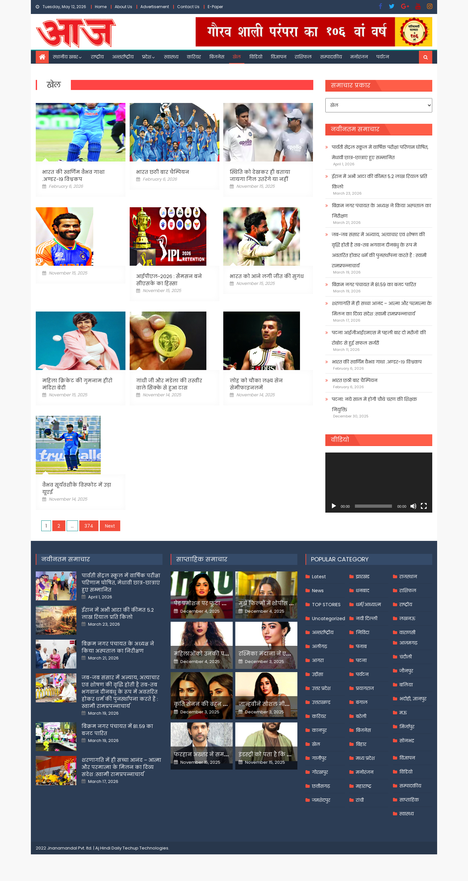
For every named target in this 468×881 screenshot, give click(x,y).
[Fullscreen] (424, 506)
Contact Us (188, 6)
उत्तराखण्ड (321, 702)
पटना (361, 660)
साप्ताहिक (409, 800)
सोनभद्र (406, 740)
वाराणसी (407, 632)
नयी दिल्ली (366, 618)
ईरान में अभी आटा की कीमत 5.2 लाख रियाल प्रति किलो (379, 181)
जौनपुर (406, 671)
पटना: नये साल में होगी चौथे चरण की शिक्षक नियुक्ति (374, 404)
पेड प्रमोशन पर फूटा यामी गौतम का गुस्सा (223, 603)
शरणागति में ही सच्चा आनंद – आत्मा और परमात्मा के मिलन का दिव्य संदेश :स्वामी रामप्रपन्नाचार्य (382, 308)
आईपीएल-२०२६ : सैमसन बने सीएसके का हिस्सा (169, 280)
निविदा (362, 632)
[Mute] (413, 506)
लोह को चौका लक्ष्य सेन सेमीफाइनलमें (256, 384)
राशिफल (303, 57)
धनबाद (362, 590)
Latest (319, 576)
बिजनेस (216, 57)
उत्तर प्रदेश (321, 688)
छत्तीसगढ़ (321, 786)
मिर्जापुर (406, 726)
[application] (378, 483)
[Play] (334, 506)
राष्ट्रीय (97, 57)
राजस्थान (408, 576)
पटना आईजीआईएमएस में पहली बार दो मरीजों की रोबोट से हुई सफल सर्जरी (379, 337)
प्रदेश (146, 57)
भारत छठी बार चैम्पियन (162, 172)
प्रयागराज (365, 688)
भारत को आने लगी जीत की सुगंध (267, 276)
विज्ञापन (278, 57)
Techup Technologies (145, 848)
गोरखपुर (320, 772)
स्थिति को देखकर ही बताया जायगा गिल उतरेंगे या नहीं (260, 176)
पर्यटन (382, 57)
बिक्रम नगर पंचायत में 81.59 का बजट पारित (374, 284)
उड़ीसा (317, 674)
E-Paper (215, 6)
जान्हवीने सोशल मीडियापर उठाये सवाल (286, 704)
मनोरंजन (359, 57)
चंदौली (405, 657)
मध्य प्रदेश (365, 758)
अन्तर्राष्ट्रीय (123, 57)
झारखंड (363, 576)
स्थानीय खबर (65, 57)
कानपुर (319, 730)
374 (88, 526)
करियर (194, 57)
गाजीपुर (319, 758)
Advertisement (154, 6)
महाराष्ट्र (363, 786)
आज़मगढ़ (408, 643)
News (318, 590)
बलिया (406, 685)
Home (101, 6)
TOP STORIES (326, 604)
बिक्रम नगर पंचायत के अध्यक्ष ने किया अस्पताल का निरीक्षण (381, 210)
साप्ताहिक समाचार (202, 559)
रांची (360, 800)
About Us (123, 6)
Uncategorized (328, 618)
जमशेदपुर (321, 800)
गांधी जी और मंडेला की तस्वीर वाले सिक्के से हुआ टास (169, 384)
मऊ (403, 712)
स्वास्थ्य (171, 57)
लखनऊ (407, 618)
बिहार (361, 744)
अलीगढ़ (319, 646)
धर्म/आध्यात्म (368, 604)
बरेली (361, 716)
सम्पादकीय (331, 57)
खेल (237, 57)
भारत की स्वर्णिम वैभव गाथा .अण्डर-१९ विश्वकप (73, 176)
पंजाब (361, 646)
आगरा (318, 660)
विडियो (255, 57)
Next (110, 526)
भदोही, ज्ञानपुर (412, 699)
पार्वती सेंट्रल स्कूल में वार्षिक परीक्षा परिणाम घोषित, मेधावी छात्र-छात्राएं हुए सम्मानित (380, 152)
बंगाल (362, 702)
